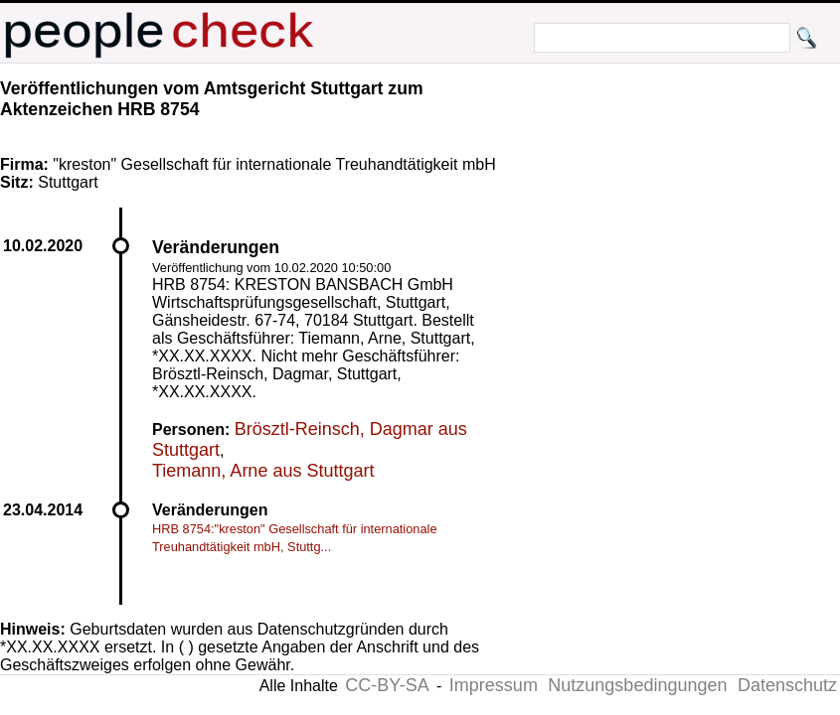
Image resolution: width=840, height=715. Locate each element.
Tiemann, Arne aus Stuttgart (263, 471)
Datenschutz (787, 685)
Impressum (493, 685)
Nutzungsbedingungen (637, 685)
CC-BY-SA (386, 685)
